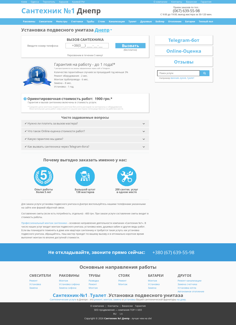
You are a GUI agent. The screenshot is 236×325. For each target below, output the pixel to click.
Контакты (176, 1)
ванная (175, 77)
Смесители (45, 21)
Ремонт (33, 280)
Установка (35, 284)
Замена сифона (67, 287)
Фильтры (61, 21)
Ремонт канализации (189, 280)
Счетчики (77, 21)
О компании (160, 1)
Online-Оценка (183, 51)
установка (130, 299)
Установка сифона (69, 284)
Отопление (174, 21)
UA (121, 313)
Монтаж (63, 280)
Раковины (29, 21)
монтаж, (108, 299)
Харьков (63, 1)
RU (114, 313)
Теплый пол (206, 21)
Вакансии (191, 1)
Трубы (90, 21)
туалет (190, 77)
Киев (24, 1)
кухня (183, 77)
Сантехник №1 (61, 10)
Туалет (132, 21)
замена (117, 299)
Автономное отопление (191, 291)
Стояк (101, 21)
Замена (33, 287)
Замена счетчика (187, 284)
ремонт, (99, 299)
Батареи (190, 21)
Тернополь (49, 1)
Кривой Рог (78, 1)
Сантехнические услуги (63, 299)
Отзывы (184, 61)
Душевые (146, 21)
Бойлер (160, 21)
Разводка (94, 280)
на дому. (181, 299)
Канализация (117, 21)
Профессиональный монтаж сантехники (44, 223)
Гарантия (206, 1)
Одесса (35, 1)
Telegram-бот (183, 40)
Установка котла (187, 287)
